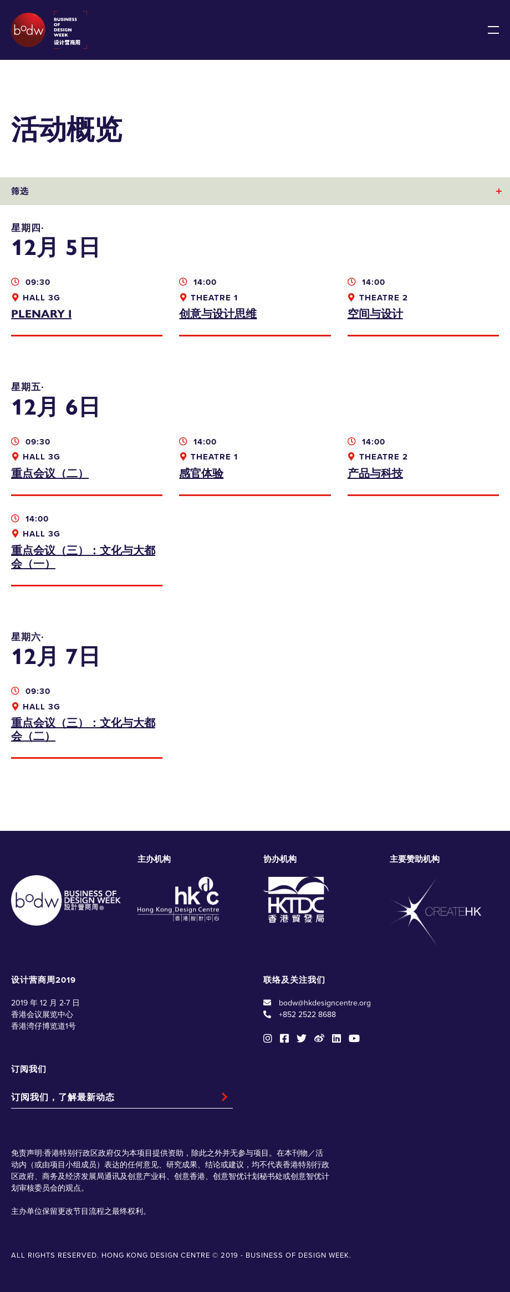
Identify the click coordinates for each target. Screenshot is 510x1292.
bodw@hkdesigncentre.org (325, 1003)
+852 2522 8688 (307, 1014)
